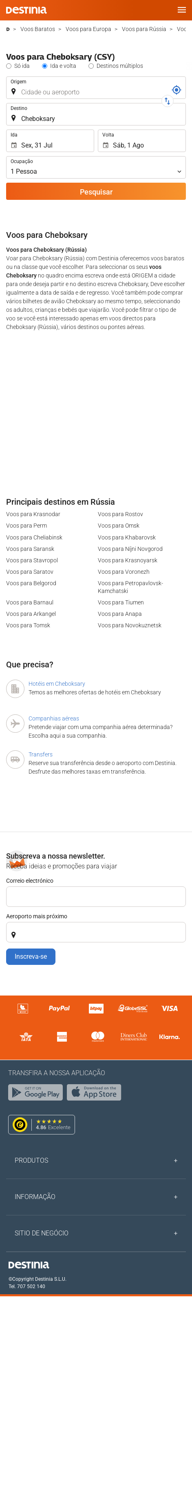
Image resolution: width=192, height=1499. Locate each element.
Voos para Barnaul (29, 602)
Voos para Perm (26, 525)
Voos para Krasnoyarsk (127, 560)
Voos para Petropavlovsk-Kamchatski (130, 587)
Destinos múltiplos (120, 66)
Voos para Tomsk (28, 625)
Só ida (22, 66)
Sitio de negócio (41, 1233)
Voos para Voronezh (124, 571)
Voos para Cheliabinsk (34, 537)
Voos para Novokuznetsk (129, 625)
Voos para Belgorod (31, 583)
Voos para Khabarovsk (127, 537)
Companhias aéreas (54, 718)
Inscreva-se (31, 956)
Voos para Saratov (29, 571)
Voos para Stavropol (32, 560)
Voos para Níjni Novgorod (130, 549)
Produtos (31, 1160)
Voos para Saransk (30, 549)
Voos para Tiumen (121, 602)
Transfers (41, 754)
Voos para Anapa (120, 614)
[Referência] (176, 90)
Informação (35, 1197)
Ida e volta (63, 66)
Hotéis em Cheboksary (57, 683)
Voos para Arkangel (31, 614)
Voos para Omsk (118, 525)
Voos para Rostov (120, 514)
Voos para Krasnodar (33, 514)
